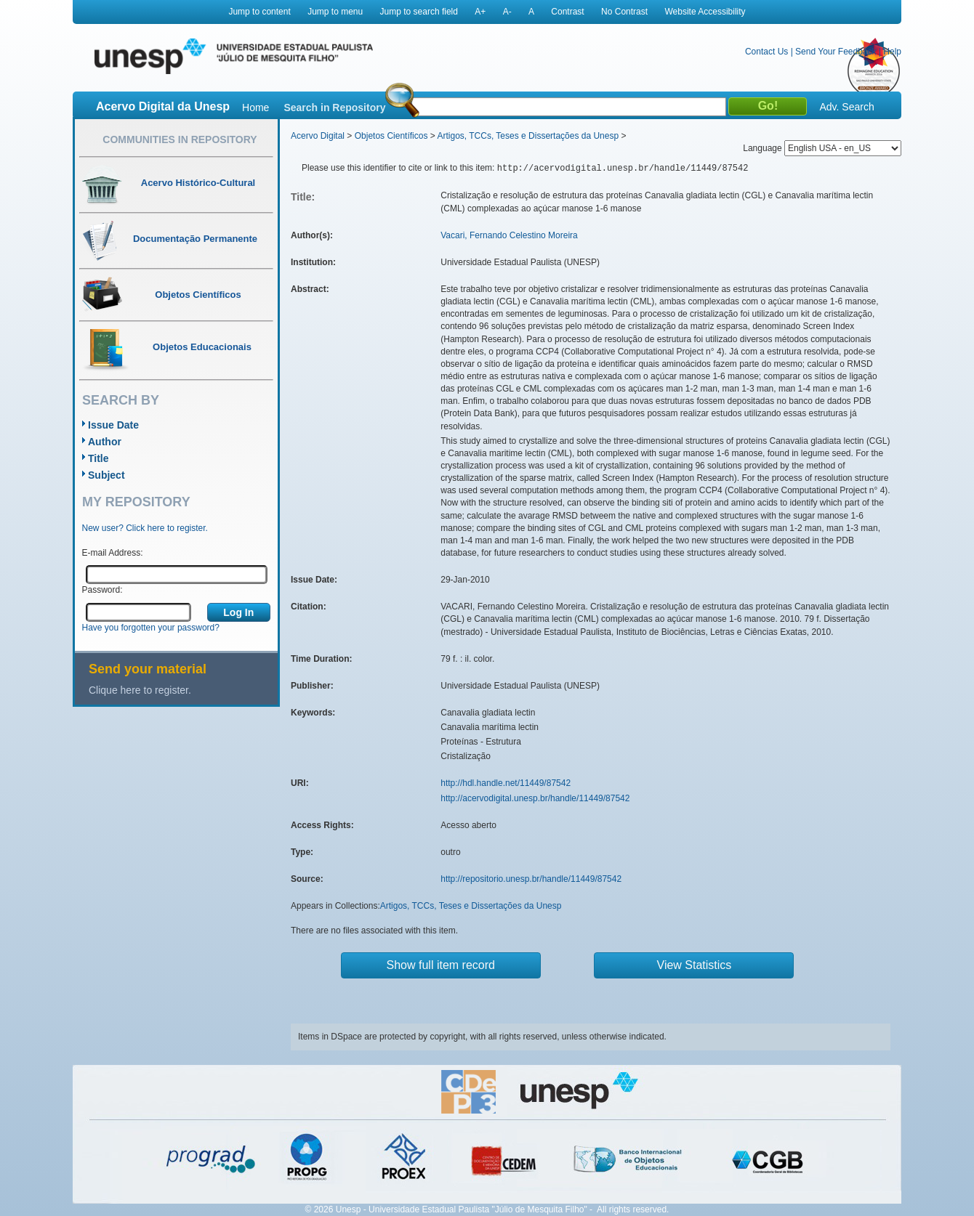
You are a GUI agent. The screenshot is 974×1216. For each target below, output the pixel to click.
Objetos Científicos (391, 136)
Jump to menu (335, 12)
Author (104, 441)
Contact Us (766, 51)
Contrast (567, 12)
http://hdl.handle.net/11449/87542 (505, 783)
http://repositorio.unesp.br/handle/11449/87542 (530, 879)
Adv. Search (846, 107)
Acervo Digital (318, 136)
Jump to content (259, 12)
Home (255, 107)
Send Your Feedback (835, 51)
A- (507, 12)
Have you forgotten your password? (151, 628)
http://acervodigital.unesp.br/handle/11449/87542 (534, 798)
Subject (106, 475)
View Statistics (694, 965)
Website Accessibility (704, 12)
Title (98, 458)
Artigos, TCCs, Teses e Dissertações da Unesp (528, 136)
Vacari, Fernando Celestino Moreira (509, 235)
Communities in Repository (179, 139)
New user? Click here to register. (145, 528)
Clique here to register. (140, 690)
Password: (102, 590)
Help (892, 51)
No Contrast (624, 12)
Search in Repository (334, 107)
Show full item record (441, 965)
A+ (480, 12)
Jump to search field (419, 12)
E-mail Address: (112, 553)
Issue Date (113, 425)
